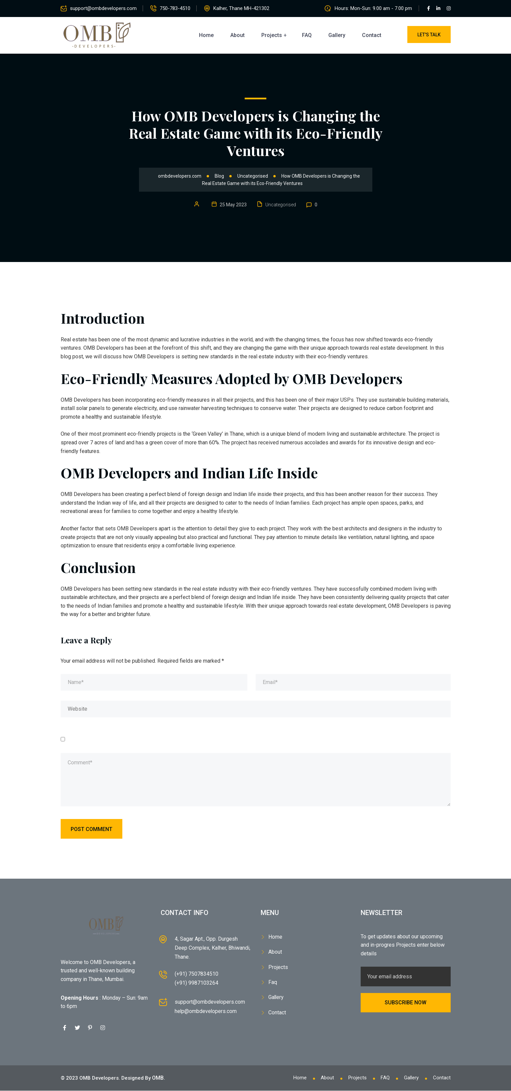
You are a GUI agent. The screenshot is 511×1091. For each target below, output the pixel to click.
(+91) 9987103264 (196, 983)
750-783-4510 (176, 8)
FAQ (307, 35)
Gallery (336, 35)
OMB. (158, 1078)
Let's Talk (429, 34)
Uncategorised (280, 204)
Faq (272, 979)
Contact (371, 35)
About (237, 35)
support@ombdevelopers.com (103, 8)
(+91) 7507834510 (196, 974)
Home (206, 35)
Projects (271, 35)
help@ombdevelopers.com (206, 1011)
